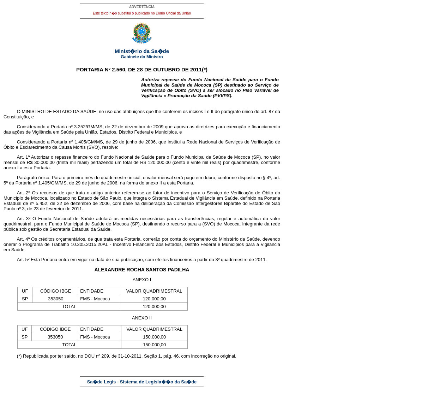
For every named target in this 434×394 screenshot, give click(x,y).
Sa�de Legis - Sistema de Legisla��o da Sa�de (142, 381)
